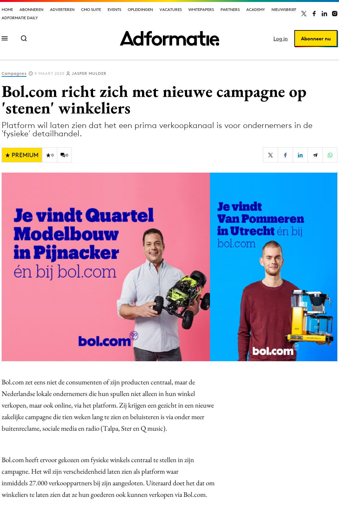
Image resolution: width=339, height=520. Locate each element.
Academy (255, 9)
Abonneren (31, 9)
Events (114, 9)
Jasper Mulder (89, 73)
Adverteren (62, 9)
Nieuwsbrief (283, 9)
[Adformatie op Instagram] (334, 13)
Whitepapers (201, 9)
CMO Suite (91, 9)
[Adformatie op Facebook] (314, 13)
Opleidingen (140, 9)
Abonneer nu (316, 38)
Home (7, 9)
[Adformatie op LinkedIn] (324, 13)
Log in (280, 38)
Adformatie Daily (20, 17)
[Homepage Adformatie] (169, 38)
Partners (230, 9)
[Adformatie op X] (304, 13)
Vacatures (171, 9)
